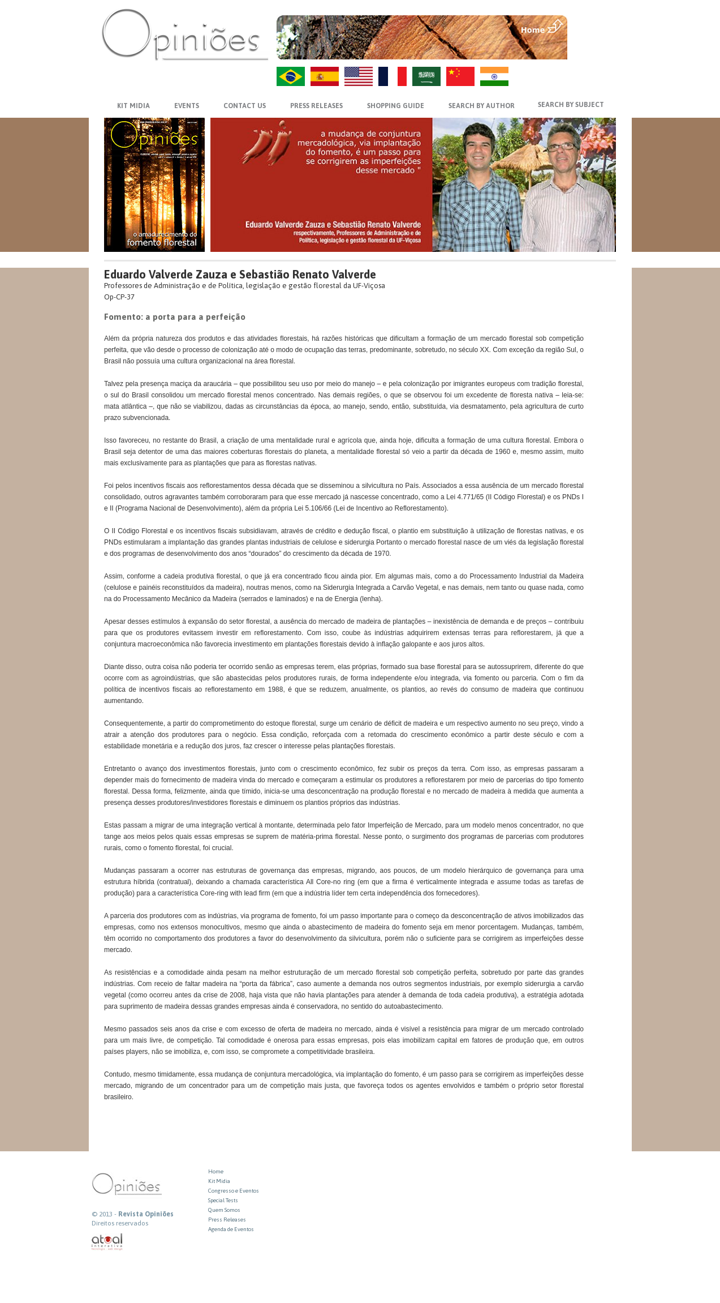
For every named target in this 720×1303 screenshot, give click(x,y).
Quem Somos (224, 1210)
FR (392, 76)
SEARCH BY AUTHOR (482, 106)
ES (325, 76)
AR (426, 76)
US (358, 76)
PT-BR (291, 76)
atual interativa (107, 1242)
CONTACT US (244, 106)
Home (215, 1171)
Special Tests (223, 1200)
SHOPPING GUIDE (395, 106)
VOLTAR (593, 49)
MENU (593, 25)
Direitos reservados (120, 1223)
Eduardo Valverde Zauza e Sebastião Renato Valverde (240, 274)
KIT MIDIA (133, 106)
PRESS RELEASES (316, 106)
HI (494, 76)
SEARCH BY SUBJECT (571, 105)
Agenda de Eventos (231, 1229)
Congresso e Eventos (233, 1191)
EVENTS (186, 106)
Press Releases (227, 1219)
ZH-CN (460, 76)
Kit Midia (219, 1181)
